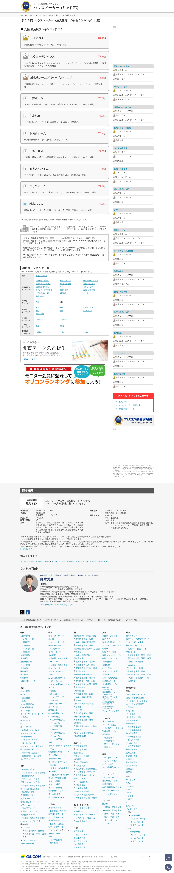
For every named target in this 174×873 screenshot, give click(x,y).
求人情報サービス (110, 684)
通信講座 (78, 759)
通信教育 (78, 723)
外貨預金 (24, 717)
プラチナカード (137, 825)
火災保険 (24, 658)
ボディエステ (108, 764)
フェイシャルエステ (110, 761)
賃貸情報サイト (27, 795)
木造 (37, 326)
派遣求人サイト (109, 681)
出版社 (53, 771)
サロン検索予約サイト (111, 767)
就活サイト (107, 639)
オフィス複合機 (55, 788)
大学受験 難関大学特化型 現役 (87, 649)
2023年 (39, 561)
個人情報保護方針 (73, 857)
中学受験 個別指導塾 (83, 697)
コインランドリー (56, 652)
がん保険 (24, 674)
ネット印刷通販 (109, 725)
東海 (37, 311)
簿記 (83, 766)
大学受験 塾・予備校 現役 (85, 636)
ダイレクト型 (28, 639)
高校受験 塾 (79, 658)
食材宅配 (52, 655)
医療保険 (24, 671)
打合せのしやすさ (42, 281)
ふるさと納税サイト (57, 678)
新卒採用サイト (109, 693)
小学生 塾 (78, 710)
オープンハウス (65, 281)
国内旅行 (54, 811)
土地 (43, 773)
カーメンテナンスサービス (59, 746)
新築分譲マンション (127, 409)
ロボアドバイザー (28, 759)
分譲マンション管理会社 (30, 782)
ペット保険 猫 (132, 720)
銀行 (24, 701)
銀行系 (25, 730)
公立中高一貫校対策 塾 (84, 703)
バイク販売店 (54, 729)
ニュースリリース (58, 857)
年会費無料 (27, 736)
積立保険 (130, 772)
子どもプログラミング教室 (85, 798)
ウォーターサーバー (57, 636)
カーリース (53, 707)
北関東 (33, 831)
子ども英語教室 (80, 746)
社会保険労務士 (90, 769)
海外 (58, 833)
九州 (43, 785)
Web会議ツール (109, 731)
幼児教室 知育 (80, 736)
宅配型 (53, 691)
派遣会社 (106, 674)
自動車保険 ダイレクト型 (136, 694)
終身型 (131, 727)
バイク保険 (25, 645)
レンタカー (53, 700)
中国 (149, 658)
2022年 (47, 561)
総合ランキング (41, 276)
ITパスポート (89, 775)
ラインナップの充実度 (44, 290)
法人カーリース (109, 721)
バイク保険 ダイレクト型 (136, 701)
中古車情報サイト (56, 713)
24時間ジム (79, 811)
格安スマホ (142, 649)
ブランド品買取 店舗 (57, 778)
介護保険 (130, 759)
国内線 (53, 824)
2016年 (93, 561)
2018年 (77, 561)
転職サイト (107, 649)
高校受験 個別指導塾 (83, 674)
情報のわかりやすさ (90, 281)
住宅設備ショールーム (29, 802)
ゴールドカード (29, 743)
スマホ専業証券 (27, 704)
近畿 (61, 311)
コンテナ (54, 687)
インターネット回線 (134, 668)
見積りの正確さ (89, 284)
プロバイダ (131, 652)
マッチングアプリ (110, 794)
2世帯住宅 (63, 319)
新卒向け (108, 747)
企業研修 (106, 734)
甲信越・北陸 (88, 308)
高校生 (79, 726)
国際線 (61, 824)
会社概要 (46, 857)
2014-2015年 (103, 561)
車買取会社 (53, 710)
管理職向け (109, 741)
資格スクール (79, 778)
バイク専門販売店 (58, 733)
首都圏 (25, 785)
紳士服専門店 (79, 838)
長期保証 (63, 293)
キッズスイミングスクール (84, 818)
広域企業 (132, 665)
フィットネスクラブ (82, 808)
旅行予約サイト (55, 807)
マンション (27, 773)
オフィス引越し (55, 781)
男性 (37, 302)
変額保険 (130, 769)
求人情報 (114, 857)
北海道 (79, 661)
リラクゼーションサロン (84, 815)
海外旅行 (63, 811)
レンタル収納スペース (59, 684)
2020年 (62, 561)
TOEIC (79, 769)
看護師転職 (107, 661)
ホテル (51, 837)
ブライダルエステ (110, 757)
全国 (117, 817)
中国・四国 (87, 311)
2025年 (23, 561)
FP (77, 762)
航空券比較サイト (56, 814)
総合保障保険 (131, 762)
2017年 (85, 561)
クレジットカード (28, 733)
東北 (37, 308)
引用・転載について (101, 857)
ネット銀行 (25, 711)
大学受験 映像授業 (82, 655)
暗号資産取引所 (27, 749)
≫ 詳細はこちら (27, 549)
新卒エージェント (110, 698)
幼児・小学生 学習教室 (84, 733)
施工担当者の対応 (42, 293)
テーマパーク (108, 823)
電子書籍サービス (56, 758)
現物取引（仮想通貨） (31, 753)
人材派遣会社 (108, 707)
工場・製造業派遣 (110, 678)
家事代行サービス (56, 645)
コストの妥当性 (65, 284)
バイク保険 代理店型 (135, 704)
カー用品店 (78, 844)
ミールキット (54, 661)
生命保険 (24, 668)
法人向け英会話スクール (84, 795)
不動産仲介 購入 (27, 776)
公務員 (79, 775)
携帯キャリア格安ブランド (137, 639)
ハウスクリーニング (57, 649)
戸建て (36, 773)
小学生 (94, 726)
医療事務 (84, 762)
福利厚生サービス (56, 791)
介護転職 (106, 665)
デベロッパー (28, 843)
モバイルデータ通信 (134, 642)
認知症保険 (131, 753)
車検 (50, 742)
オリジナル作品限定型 (59, 768)
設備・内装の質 (89, 290)
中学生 (86, 726)
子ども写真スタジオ (57, 755)
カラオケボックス (110, 820)
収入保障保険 (133, 740)
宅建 (78, 766)
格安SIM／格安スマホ (135, 645)
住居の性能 (64, 290)
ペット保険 (25, 665)
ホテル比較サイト (56, 817)
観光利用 (54, 843)
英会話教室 (78, 753)
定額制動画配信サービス (58, 752)
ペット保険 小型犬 (134, 717)
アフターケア (88, 293)
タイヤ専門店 (79, 847)
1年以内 (39, 332)
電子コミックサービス (57, 762)
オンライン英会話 (81, 756)
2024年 (31, 561)
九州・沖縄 (40, 314)
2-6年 (61, 332)
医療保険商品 (131, 723)
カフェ (51, 749)
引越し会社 (53, 694)
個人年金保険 (131, 766)
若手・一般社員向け (112, 744)
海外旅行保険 (26, 661)
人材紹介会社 (108, 703)
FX (21, 723)
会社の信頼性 (41, 296)
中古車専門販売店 (58, 720)
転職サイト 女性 (109, 652)
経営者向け (109, 738)
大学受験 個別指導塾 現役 (85, 642)
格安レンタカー (55, 703)
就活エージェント (110, 636)
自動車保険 (25, 636)
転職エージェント (110, 658)
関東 (61, 308)
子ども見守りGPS (56, 797)
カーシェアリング (56, 697)
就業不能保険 (131, 749)
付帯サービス (88, 287)
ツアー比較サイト (56, 827)
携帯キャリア (131, 636)
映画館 (105, 804)
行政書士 (79, 772)
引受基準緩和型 (134, 730)
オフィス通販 (54, 784)
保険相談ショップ (28, 681)
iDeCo (128, 793)
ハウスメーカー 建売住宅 (130, 405)
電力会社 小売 (54, 794)
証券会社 (26, 698)
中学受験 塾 (79, 691)
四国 (130, 661)
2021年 (54, 561)
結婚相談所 (107, 784)
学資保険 (24, 678)
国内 (52, 833)
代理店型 (26, 642)
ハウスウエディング (110, 777)
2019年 (70, 561)
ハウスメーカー (29, 840)
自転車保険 (25, 655)
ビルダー (26, 827)
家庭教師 (78, 729)
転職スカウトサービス (111, 655)
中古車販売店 (54, 716)
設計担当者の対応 (42, 287)
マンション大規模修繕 (29, 789)
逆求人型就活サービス (111, 642)
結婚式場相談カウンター (112, 787)
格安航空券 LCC (55, 820)
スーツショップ (80, 841)
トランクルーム (55, 681)
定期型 (138, 727)
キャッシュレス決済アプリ (31, 746)
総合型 (53, 765)
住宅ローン (124, 402)
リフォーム (25, 805)
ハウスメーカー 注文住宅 (30, 821)
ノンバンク (34, 730)
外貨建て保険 (131, 756)
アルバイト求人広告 (110, 711)
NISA (22, 694)
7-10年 (85, 332)
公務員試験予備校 (81, 791)
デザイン (63, 287)
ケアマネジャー (92, 772)
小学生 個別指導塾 (82, 716)
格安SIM (131, 649)
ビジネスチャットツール (112, 728)
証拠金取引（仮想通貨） (32, 756)
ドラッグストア (80, 834)
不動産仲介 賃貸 (27, 792)
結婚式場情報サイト (110, 790)
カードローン (26, 727)
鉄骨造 (62, 326)
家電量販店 (78, 831)
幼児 (78, 749)
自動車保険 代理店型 (135, 698)
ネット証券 (25, 691)
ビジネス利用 (56, 840)
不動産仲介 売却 (27, 769)
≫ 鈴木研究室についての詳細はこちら (56, 604)
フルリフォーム (29, 808)
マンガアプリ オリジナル (59, 775)
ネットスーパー (55, 668)
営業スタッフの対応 (43, 284)
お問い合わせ (87, 857)
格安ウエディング (110, 781)
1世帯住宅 (39, 319)
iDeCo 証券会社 (27, 707)
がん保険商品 (131, 743)
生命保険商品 (131, 733)
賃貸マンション (27, 798)
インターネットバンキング (31, 714)
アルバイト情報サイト (111, 645)
